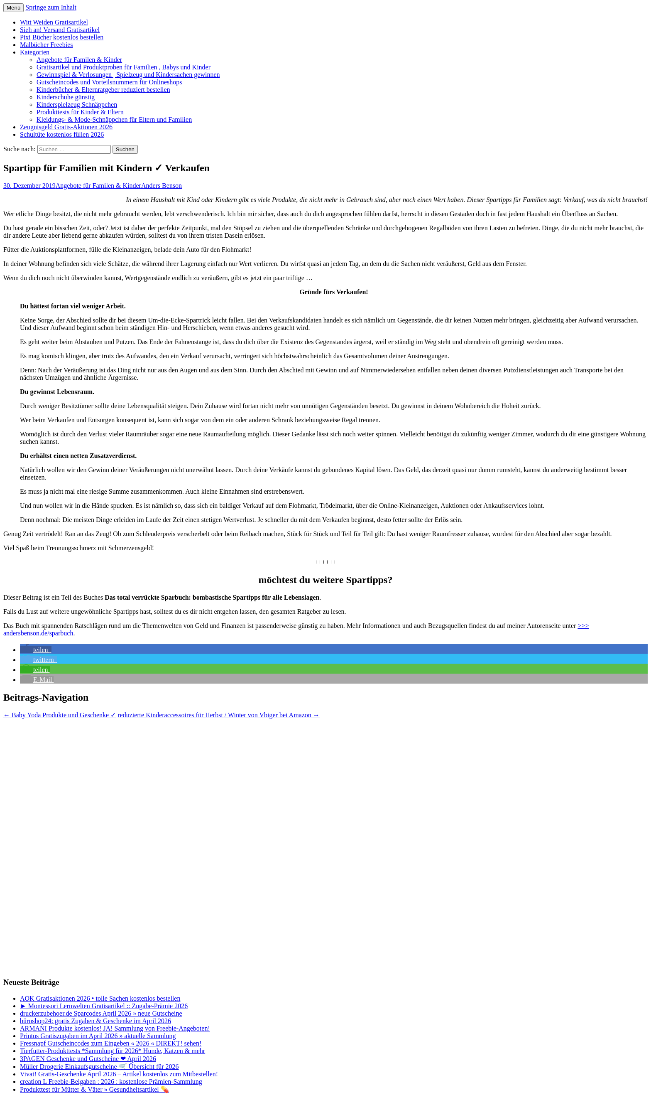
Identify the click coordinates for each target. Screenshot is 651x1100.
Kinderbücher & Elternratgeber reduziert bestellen (103, 89)
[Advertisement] (36, 843)
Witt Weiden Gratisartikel (54, 22)
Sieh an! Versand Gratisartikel (60, 29)
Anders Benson (161, 185)
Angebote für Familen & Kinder (79, 59)
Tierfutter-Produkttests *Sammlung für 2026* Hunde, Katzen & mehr (112, 1050)
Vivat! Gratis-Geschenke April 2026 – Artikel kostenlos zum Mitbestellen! (119, 1074)
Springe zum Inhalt (50, 7)
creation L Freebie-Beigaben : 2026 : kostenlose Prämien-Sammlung (111, 1081)
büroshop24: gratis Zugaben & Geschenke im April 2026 (95, 1020)
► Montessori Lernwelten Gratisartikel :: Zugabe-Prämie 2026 (104, 1005)
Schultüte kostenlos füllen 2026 (62, 134)
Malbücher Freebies (46, 44)
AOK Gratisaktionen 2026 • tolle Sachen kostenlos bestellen (100, 998)
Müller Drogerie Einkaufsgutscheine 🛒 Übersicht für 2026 (99, 1066)
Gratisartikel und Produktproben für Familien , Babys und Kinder (123, 67)
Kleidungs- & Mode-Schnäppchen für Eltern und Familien (114, 119)
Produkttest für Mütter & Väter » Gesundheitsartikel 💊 (94, 1089)
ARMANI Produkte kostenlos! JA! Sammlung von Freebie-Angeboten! (115, 1028)
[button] (35, 649)
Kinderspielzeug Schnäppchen (77, 104)
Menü (13, 8)
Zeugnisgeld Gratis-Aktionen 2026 (66, 126)
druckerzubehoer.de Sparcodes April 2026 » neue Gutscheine (101, 1013)
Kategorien (34, 52)
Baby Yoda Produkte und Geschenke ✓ (59, 715)
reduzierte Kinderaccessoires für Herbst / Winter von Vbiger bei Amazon (218, 715)
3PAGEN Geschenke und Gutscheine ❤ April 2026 (88, 1058)
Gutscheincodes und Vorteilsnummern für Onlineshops (109, 82)
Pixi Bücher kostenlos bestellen (61, 37)
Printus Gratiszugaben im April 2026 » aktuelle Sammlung (98, 1035)
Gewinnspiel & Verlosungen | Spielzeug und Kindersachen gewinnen (128, 74)
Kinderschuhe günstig (66, 97)
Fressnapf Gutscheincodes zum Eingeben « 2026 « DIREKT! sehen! (110, 1043)
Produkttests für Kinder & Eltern (80, 112)
